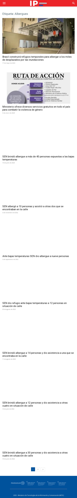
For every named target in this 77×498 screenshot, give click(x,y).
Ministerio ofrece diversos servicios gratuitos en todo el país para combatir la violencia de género (36, 108)
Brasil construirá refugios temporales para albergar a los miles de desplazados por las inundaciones (37, 58)
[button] (4, 3)
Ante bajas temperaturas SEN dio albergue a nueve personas (35, 256)
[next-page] (43, 469)
